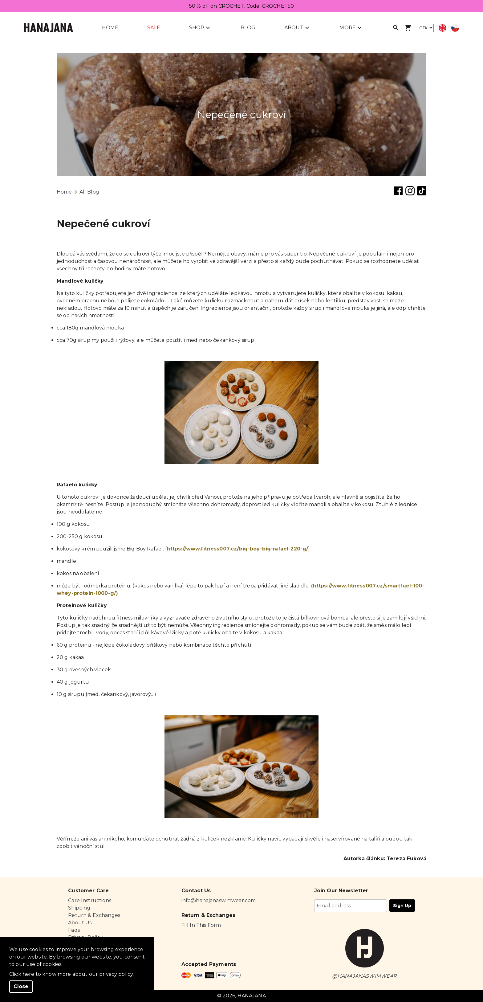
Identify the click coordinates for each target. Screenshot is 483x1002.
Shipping (79, 908)
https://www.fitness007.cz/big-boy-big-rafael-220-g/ (237, 549)
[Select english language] (442, 28)
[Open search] (396, 27)
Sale (153, 28)
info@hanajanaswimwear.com (218, 900)
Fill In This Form (201, 925)
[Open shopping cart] (408, 27)
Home (110, 28)
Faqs (74, 930)
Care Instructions (89, 900)
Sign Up (402, 905)
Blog (248, 28)
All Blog (89, 192)
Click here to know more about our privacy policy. (71, 974)
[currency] (425, 28)
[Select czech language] (455, 28)
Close (21, 986)
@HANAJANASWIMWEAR (364, 976)
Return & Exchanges (94, 915)
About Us (79, 923)
